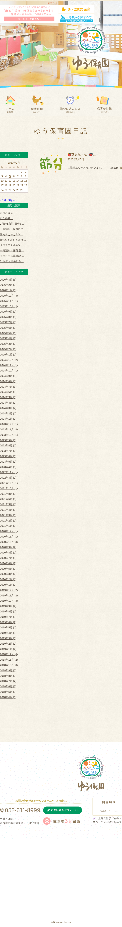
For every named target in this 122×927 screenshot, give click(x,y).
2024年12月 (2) (9, 359)
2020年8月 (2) (8, 552)
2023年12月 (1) (9, 424)
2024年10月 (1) (9, 370)
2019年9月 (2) (8, 606)
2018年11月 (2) (9, 659)
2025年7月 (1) (8, 322)
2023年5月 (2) (8, 461)
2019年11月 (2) (9, 595)
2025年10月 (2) (9, 306)
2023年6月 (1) (8, 456)
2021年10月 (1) (9, 488)
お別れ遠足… (8, 213)
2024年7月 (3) (8, 386)
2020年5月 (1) (8, 568)
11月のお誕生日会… (12, 261)
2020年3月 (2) (8, 573)
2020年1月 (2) (8, 584)
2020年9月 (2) (8, 547)
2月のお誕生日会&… (12, 223)
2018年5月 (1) (8, 691)
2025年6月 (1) (8, 327)
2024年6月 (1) (8, 391)
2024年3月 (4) (8, 408)
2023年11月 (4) (9, 429)
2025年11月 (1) (9, 301)
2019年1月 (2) (8, 649)
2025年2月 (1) (8, 349)
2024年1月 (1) (8, 418)
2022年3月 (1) (8, 477)
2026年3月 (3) (8, 279)
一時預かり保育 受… (12, 250)
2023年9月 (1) (8, 440)
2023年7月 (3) (8, 450)
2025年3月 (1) (8, 343)
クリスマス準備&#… (12, 255)
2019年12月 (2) (9, 590)
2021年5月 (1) (8, 504)
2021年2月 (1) (8, 520)
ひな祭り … (6, 218)
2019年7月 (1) (8, 616)
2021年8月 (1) (8, 493)
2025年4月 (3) (8, 338)
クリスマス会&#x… (11, 245)
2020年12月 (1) (9, 531)
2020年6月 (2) (8, 563)
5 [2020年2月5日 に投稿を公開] (10, 176)
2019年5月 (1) (8, 627)
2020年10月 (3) (9, 541)
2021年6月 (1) (8, 499)
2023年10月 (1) (9, 434)
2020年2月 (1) (8, 579)
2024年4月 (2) (8, 402)
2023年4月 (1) (8, 467)
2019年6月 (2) (8, 622)
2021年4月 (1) (8, 509)
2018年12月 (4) (9, 654)
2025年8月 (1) (8, 317)
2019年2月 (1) (8, 643)
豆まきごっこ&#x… (11, 234)
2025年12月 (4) (9, 295)
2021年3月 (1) (8, 515)
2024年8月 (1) (8, 381)
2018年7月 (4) (8, 681)
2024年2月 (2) (8, 413)
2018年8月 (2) (8, 675)
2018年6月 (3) (8, 686)
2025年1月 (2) (8, 354)
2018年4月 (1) (8, 697)
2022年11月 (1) (9, 472)
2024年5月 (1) (8, 397)
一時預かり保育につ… (13, 229)
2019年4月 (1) (8, 632)
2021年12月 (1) (9, 483)
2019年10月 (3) (9, 600)
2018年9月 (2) (8, 670)
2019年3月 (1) (8, 638)
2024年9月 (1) (8, 375)
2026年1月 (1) (8, 290)
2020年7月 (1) (8, 557)
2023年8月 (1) (8, 445)
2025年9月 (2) (8, 311)
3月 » (11, 200)
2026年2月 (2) (8, 284)
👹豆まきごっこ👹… (82, 154)
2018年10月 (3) (9, 665)
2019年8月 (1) (8, 611)
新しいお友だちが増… (13, 239)
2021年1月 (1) (8, 525)
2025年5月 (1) (8, 333)
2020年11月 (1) (9, 536)
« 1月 (3, 200)
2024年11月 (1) (9, 365)
